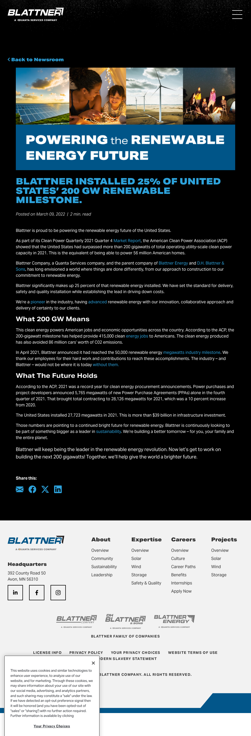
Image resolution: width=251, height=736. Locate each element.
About (100, 539)
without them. (106, 364)
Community (102, 558)
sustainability (108, 431)
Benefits (178, 575)
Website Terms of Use (193, 652)
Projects (224, 539)
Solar (136, 558)
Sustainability (104, 566)
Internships (181, 583)
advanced (97, 302)
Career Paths (183, 566)
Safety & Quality (146, 583)
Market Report (127, 240)
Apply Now (181, 591)
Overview (100, 550)
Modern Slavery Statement (125, 658)
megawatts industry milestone (191, 352)
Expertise (146, 539)
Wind (136, 566)
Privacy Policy (86, 652)
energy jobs (137, 336)
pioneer (38, 302)
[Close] (93, 674)
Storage (139, 575)
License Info (47, 652)
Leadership (101, 575)
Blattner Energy (173, 263)
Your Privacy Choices (135, 652)
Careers (183, 539)
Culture (178, 558)
